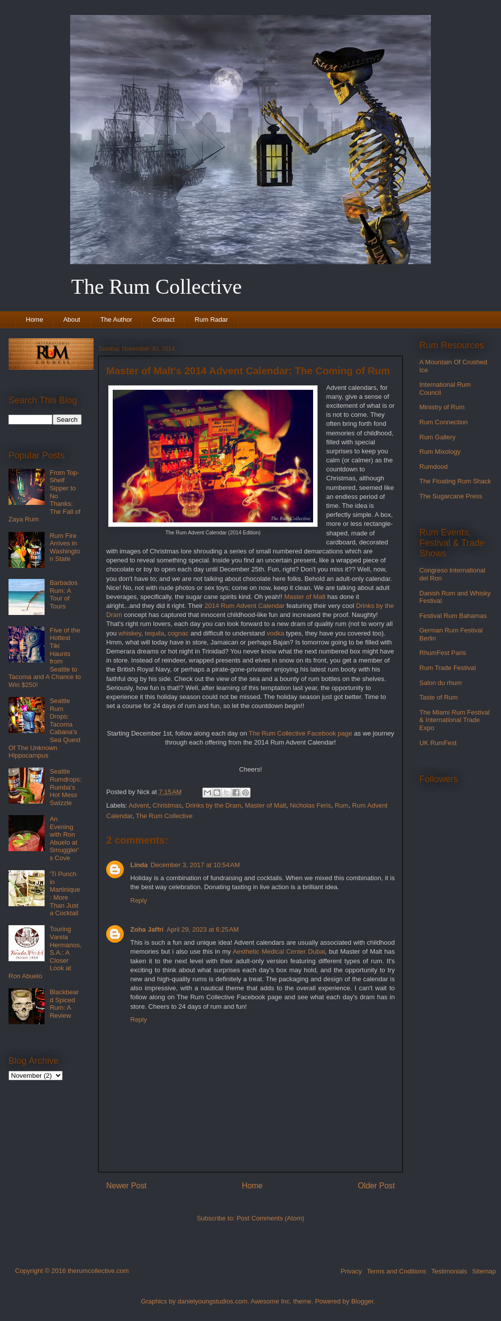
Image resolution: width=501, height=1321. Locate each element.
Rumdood (433, 466)
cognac (178, 633)
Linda (139, 865)
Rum (341, 805)
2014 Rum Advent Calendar (244, 605)
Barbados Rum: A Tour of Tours (64, 594)
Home (35, 319)
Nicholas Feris (310, 805)
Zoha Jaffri (146, 929)
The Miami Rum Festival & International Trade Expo (454, 720)
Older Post (376, 1185)
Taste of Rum (438, 697)
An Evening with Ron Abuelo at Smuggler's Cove (64, 838)
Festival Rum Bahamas (452, 615)
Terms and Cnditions (396, 1271)
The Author (116, 319)
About (71, 319)
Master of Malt (304, 596)
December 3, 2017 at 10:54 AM (195, 865)
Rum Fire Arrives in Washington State (65, 547)
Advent (139, 805)
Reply (138, 900)
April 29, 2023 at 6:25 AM (202, 929)
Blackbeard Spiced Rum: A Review (64, 1003)
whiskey (130, 633)
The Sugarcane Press (450, 496)
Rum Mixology (439, 451)
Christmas (167, 805)
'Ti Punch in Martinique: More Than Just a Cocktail (65, 893)
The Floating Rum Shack (455, 481)
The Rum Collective (164, 816)
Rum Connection (443, 422)
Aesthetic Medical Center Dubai (278, 951)
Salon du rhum (440, 683)
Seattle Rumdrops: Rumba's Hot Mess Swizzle (66, 787)
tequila (154, 633)
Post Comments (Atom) (270, 1218)
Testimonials (449, 1271)
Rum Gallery (437, 437)
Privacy (351, 1271)
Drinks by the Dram (213, 805)
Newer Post (126, 1185)
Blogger (362, 1301)
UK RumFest (437, 743)
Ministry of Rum (441, 407)
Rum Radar (211, 319)
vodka (275, 633)
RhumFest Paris (442, 652)
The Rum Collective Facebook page (300, 733)
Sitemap (484, 1271)
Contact (163, 319)
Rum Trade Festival (447, 668)
